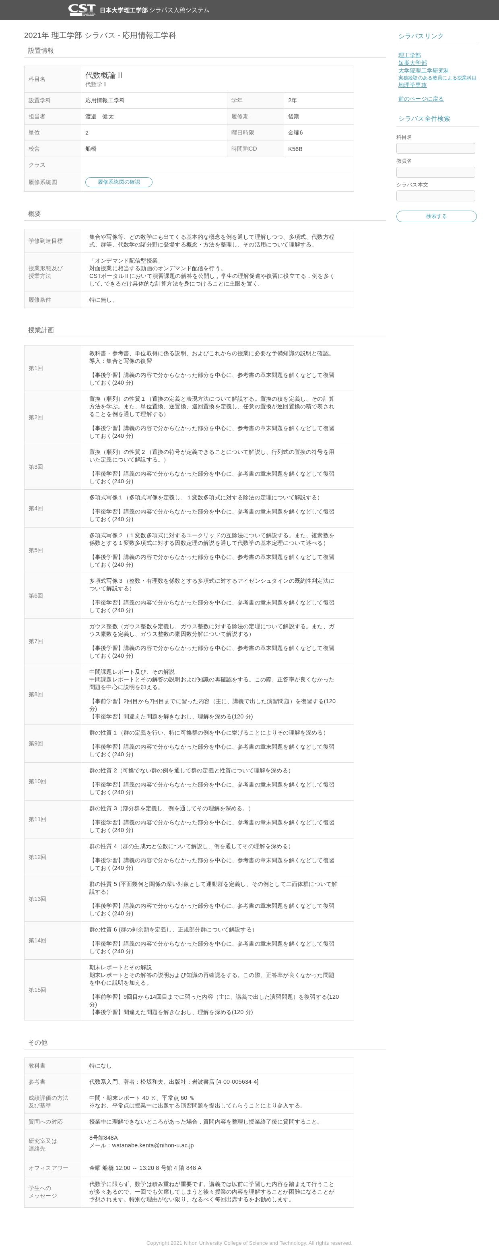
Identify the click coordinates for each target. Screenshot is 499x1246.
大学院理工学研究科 (424, 70)
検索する (436, 216)
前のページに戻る (421, 98)
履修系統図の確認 (119, 182)
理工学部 (409, 55)
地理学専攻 (412, 85)
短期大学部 (412, 63)
